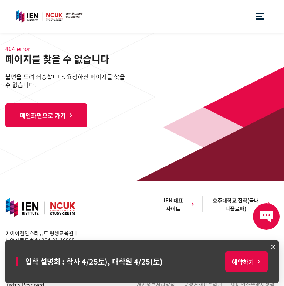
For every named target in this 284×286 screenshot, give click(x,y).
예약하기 (243, 261)
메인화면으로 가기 (43, 115)
